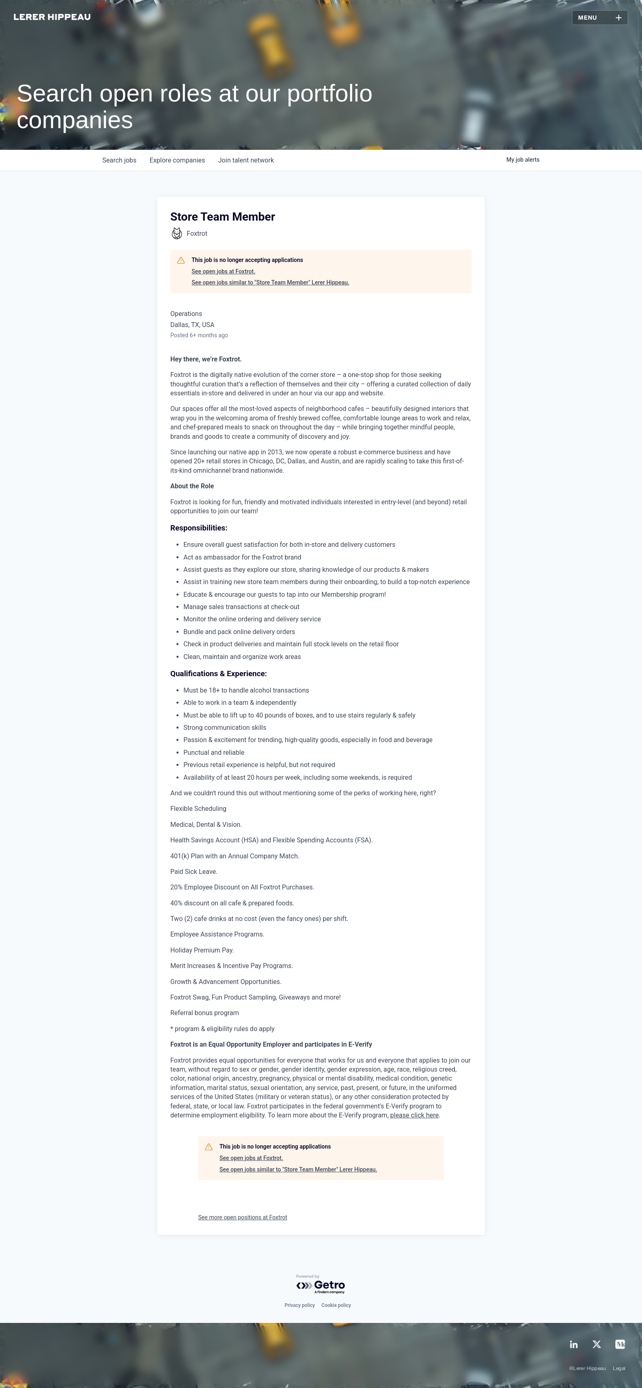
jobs (119, 160)
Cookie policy (336, 1305)
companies (177, 160)
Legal (619, 1368)
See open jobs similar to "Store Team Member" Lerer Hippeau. (270, 282)
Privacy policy (300, 1305)
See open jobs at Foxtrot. (223, 271)
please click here (414, 1115)
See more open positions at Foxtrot (242, 1217)
